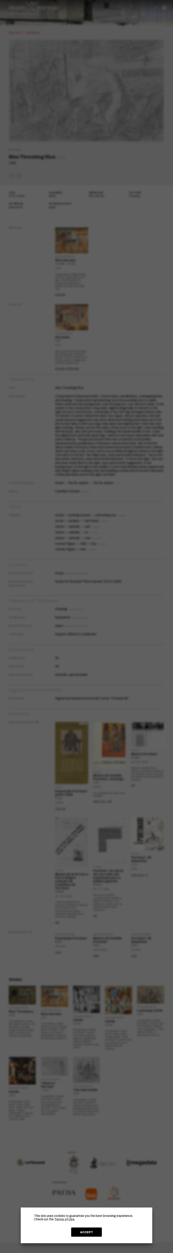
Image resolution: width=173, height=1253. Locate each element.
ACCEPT (86, 1232)
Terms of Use (64, 1219)
